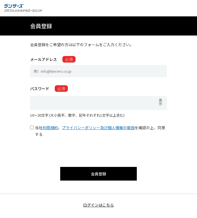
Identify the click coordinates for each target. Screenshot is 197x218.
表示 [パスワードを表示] (160, 102)
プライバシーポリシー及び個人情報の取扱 (98, 127)
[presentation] (98, 150)
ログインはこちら (98, 205)
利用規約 (50, 127)
